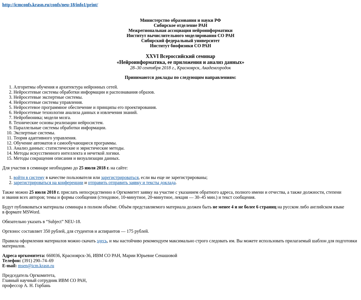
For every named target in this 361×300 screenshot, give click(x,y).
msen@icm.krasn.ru (36, 265)
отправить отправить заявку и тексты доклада (132, 182)
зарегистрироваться (119, 177)
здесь (102, 240)
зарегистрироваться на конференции (48, 182)
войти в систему (29, 177)
